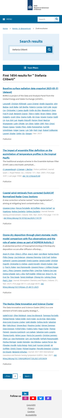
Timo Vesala (14, 277)
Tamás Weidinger (26, 277)
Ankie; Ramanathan (34, 127)
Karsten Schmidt (43, 345)
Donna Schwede (9, 273)
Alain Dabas (51, 318)
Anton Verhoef (46, 208)
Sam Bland (43, 254)
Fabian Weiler (20, 318)
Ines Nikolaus (36, 342)
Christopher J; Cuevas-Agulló (17, 110)
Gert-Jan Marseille (32, 338)
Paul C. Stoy (7, 280)
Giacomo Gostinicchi (17, 332)
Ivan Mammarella (23, 267)
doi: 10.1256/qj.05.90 (31, 176)
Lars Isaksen (30, 332)
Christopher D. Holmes (18, 264)
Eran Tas (6, 277)
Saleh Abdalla (31, 322)
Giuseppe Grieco (9, 208)
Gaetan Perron (47, 342)
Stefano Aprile (42, 322)
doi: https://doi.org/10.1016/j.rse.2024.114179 (22, 218)
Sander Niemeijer (23, 342)
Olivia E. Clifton (21, 254)
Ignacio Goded (44, 260)
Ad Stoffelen (35, 208)
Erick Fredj (46, 257)
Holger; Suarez (19, 130)
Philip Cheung (8, 257)
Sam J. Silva (20, 273)
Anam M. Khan (8, 254)
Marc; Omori (50, 123)
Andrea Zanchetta (18, 211)
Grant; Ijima (15, 117)
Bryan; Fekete (45, 113)
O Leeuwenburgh (9, 169)
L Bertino (28, 169)
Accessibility (31, 415)
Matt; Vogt (37, 130)
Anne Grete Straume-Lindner (14, 322)
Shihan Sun (40, 273)
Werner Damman (48, 325)
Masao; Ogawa (8, 127)
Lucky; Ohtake (18, 123)
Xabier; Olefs (39, 123)
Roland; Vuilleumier (50, 130)
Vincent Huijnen (47, 264)
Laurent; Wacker (9, 133)
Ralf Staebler (30, 273)
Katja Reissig (22, 345)
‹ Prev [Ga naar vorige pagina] (7, 376)
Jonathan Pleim (28, 270)
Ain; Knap (36, 117)
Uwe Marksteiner (17, 338)
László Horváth (34, 264)
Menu (9, 19)
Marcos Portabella (23, 208)
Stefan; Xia (20, 133)
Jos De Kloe (41, 318)
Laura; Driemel (33, 103)
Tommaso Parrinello (50, 315)
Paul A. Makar (10, 267)
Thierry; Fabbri (34, 113)
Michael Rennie (8, 318)
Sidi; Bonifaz (23, 107)
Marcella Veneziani (44, 348)
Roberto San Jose (49, 270)
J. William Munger (51, 267)
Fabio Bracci (11, 325)
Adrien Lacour (20, 335)
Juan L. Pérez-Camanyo (12, 270)
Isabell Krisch (8, 315)
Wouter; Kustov (46, 117)
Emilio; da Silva (35, 110)
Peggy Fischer (43, 328)
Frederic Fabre (32, 328)
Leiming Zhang (50, 277)
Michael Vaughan (29, 348)
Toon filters (32, 67)
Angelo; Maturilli (24, 120)
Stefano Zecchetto (33, 211)
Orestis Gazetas (32, 260)
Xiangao (28, 133)
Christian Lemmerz (50, 335)
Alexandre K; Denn (49, 110)
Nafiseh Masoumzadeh (49, 338)
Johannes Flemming (33, 257)
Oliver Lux (6, 338)
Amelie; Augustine (46, 103)
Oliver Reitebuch (20, 315)
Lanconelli (6, 103)
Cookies (31, 411)
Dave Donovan (8, 328)
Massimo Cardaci (34, 325)
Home (5, 28)
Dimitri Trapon (16, 348)
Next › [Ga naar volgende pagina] (27, 376)
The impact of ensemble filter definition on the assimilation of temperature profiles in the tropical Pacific (29, 154)
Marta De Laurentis (34, 335)
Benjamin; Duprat (21, 113)
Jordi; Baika (13, 107)
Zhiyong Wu (38, 277)
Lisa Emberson (19, 257)
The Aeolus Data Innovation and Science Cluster (28, 303)
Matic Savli (32, 345)
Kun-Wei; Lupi (11, 120)
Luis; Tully (29, 130)
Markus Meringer (9, 342)
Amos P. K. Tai (51, 273)
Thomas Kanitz (8, 335)
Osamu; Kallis (26, 117)
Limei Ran (38, 270)
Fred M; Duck (8, 113)
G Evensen (20, 169)
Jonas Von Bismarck (34, 315)
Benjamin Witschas (19, 352)
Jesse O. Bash (33, 254)
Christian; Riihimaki (18, 103)
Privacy (31, 408)
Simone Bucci (22, 325)
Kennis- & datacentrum (21, 28)
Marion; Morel (37, 120)
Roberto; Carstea (35, 107)
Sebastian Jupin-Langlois (45, 332)
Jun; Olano (29, 123)
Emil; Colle (47, 107)
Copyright (31, 405)
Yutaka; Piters (20, 127)
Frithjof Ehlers (20, 328)
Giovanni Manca (37, 267)
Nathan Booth (53, 254)
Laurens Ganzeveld (18, 260)
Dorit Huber (31, 318)
